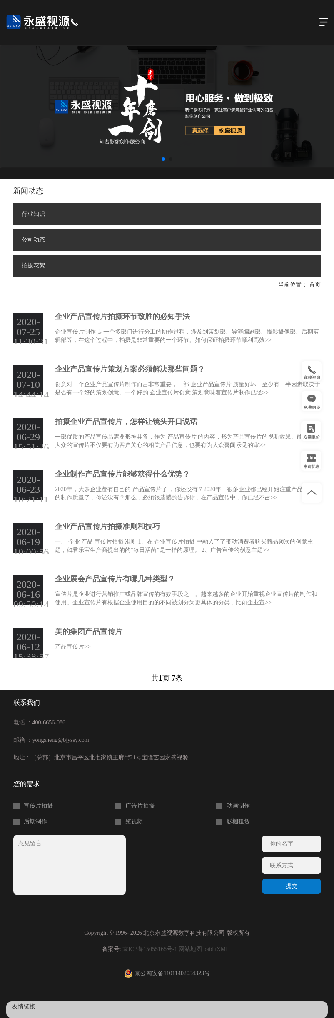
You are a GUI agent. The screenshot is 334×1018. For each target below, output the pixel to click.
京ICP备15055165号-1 (149, 949)
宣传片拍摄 (38, 806)
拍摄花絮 (33, 265)
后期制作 (35, 822)
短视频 (134, 822)
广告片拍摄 (140, 806)
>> (268, 340)
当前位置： (293, 285)
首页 (315, 285)
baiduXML (216, 949)
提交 (291, 886)
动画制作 (238, 806)
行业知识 (33, 214)
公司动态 (33, 240)
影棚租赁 (238, 822)
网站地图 (190, 949)
